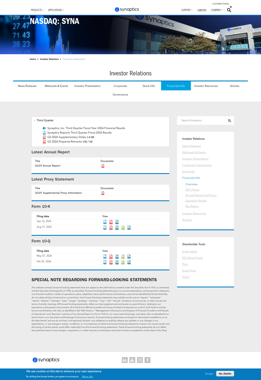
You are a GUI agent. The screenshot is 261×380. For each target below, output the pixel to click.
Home (33, 59)
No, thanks (225, 373)
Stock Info (149, 86)
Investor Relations (49, 59)
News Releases (27, 86)
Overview (191, 184)
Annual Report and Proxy (201, 195)
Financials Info (176, 86)
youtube (132, 360)
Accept (209, 373)
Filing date (43, 216)
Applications (55, 10)
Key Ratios (191, 206)
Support (185, 10)
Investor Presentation (87, 86)
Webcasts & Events (56, 86)
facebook (147, 360)
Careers (201, 10)
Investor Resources (206, 86)
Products (36, 10)
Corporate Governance (120, 90)
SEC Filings (192, 189)
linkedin (125, 360)
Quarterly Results (196, 200)
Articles (234, 86)
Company (216, 10)
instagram (140, 360)
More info (87, 376)
